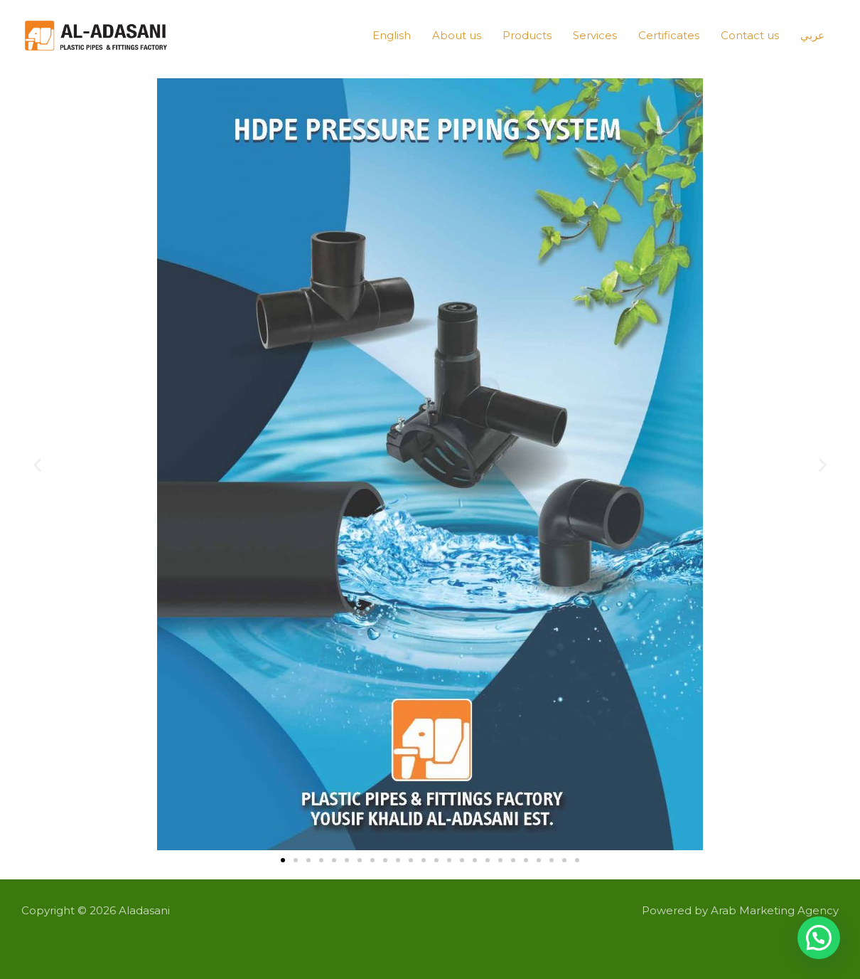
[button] (37, 465)
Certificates (668, 35)
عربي (812, 35)
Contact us (750, 35)
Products (527, 35)
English (391, 35)
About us (456, 35)
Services (595, 35)
